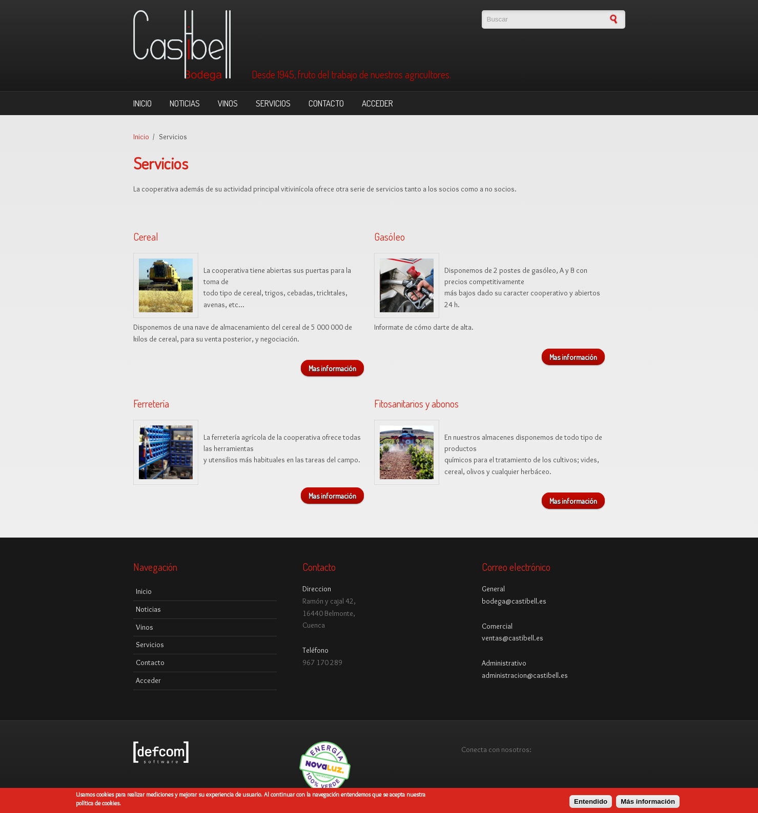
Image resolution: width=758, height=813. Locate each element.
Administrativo (504, 663)
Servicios (273, 103)
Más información (648, 802)
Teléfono (315, 650)
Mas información (332, 368)
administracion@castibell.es (525, 675)
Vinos (228, 103)
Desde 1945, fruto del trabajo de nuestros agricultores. (351, 75)
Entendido (590, 802)
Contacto (326, 103)
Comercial (497, 626)
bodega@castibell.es (514, 601)
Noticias (185, 103)
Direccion (316, 588)
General (493, 588)
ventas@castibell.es (512, 638)
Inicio (142, 103)
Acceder (377, 103)
